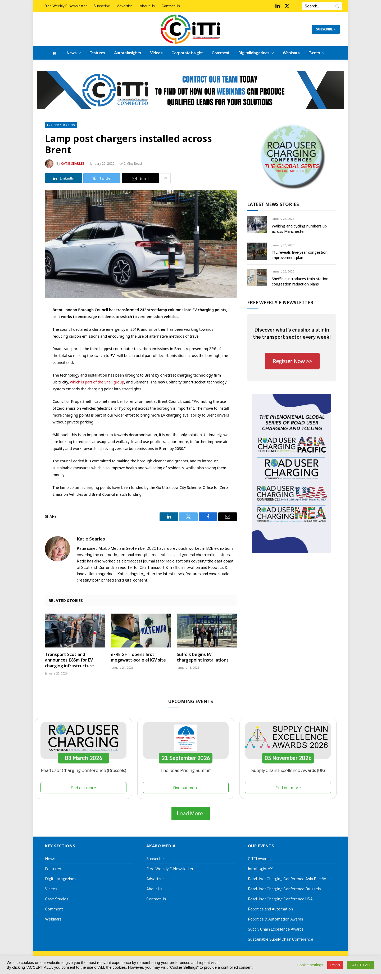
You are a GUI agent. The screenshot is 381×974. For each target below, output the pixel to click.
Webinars (291, 53)
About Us (147, 6)
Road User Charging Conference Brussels (284, 889)
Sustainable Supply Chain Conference (280, 939)
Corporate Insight (187, 53)
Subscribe (102, 6)
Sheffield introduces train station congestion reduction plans (300, 281)
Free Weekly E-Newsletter (65, 6)
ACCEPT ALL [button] (360, 965)
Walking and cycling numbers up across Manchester (299, 229)
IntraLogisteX (260, 868)
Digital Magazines (253, 53)
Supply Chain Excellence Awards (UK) (288, 770)
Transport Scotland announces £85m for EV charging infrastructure (69, 660)
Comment (220, 53)
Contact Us (171, 6)
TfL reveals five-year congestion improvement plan (300, 255)
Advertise (125, 6)
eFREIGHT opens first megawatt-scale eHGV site (138, 657)
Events (314, 53)
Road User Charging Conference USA (280, 899)
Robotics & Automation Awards (275, 919)
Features (97, 53)
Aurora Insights (127, 53)
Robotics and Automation (270, 909)
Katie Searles (73, 163)
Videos (156, 53)
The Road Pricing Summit (185, 770)
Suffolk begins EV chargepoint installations (203, 657)
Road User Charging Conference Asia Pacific (287, 879)
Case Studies (57, 899)
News (71, 53)
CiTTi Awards (259, 858)
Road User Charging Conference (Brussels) (83, 770)
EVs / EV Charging (61, 125)
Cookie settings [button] (310, 965)
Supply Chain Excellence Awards (276, 929)
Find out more (83, 787)
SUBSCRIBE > (325, 29)
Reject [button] (335, 965)
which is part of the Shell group (97, 382)
